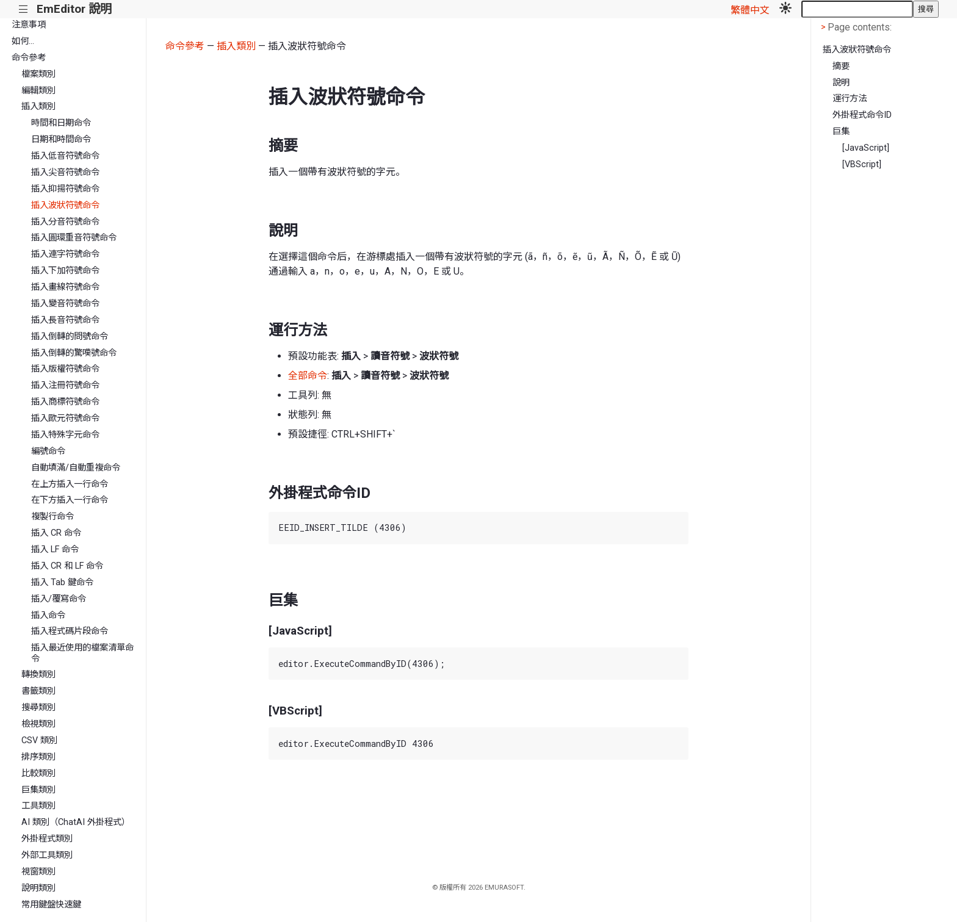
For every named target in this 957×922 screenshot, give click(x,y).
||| (23, 9)
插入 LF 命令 (55, 549)
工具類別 (38, 806)
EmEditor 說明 (74, 9)
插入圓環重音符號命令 (74, 237)
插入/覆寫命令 (58, 599)
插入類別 (38, 106)
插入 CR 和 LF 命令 (67, 566)
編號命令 (48, 451)
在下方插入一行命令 (69, 500)
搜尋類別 (38, 707)
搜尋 (926, 8)
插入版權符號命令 (65, 369)
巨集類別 (38, 790)
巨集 (841, 131)
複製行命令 (52, 516)
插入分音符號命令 (65, 222)
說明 (841, 82)
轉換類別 (38, 674)
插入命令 (48, 615)
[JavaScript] (865, 148)
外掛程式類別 (47, 839)
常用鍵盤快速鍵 (51, 904)
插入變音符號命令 (65, 303)
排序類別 (38, 757)
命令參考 (29, 57)
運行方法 (849, 98)
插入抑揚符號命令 (65, 189)
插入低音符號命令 (65, 156)
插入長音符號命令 (65, 320)
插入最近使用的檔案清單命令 (82, 653)
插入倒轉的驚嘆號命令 (74, 353)
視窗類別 (38, 871)
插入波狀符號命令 (65, 205)
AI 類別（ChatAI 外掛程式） (75, 822)
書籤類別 (38, 691)
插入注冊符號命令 (65, 385)
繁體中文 (750, 10)
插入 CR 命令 (56, 533)
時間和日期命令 (61, 123)
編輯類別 (38, 90)
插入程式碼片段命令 (69, 631)
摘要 (841, 66)
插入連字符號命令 (65, 254)
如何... (23, 41)
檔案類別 (38, 74)
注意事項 (29, 25)
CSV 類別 (39, 740)
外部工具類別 (47, 855)
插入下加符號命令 (65, 270)
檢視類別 (38, 724)
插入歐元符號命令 (65, 418)
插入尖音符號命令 (65, 172)
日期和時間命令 (61, 139)
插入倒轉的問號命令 (69, 336)
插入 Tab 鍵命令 (62, 582)
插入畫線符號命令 (65, 287)
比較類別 (38, 773)
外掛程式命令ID (862, 115)
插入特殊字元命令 (65, 435)
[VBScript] (861, 164)
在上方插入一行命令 (69, 484)
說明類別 (38, 888)
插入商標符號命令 (65, 402)
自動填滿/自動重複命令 (75, 468)
